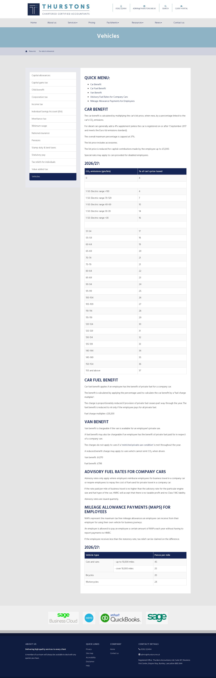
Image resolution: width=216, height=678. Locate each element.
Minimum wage (39, 126)
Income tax (37, 104)
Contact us (179, 23)
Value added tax (40, 169)
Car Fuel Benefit (98, 88)
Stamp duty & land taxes (44, 148)
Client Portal (181, 7)
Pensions (36, 140)
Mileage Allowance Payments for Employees (112, 101)
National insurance (41, 133)
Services (72, 23)
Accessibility (91, 657)
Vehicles (36, 177)
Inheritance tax (39, 119)
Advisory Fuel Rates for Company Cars (109, 97)
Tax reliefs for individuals (43, 162)
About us (51, 23)
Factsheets (113, 23)
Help (88, 665)
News (158, 23)
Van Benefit (96, 93)
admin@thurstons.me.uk (144, 7)
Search (165, 7)
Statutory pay (38, 155)
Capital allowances (41, 75)
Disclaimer (90, 661)
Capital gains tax (40, 83)
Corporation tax (40, 97)
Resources (137, 23)
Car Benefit (95, 84)
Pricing (92, 23)
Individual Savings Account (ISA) (47, 112)
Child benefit (38, 90)
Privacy (89, 649)
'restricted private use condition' (137, 445)
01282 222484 (121, 7)
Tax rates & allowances (46, 51)
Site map (89, 653)
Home (34, 23)
